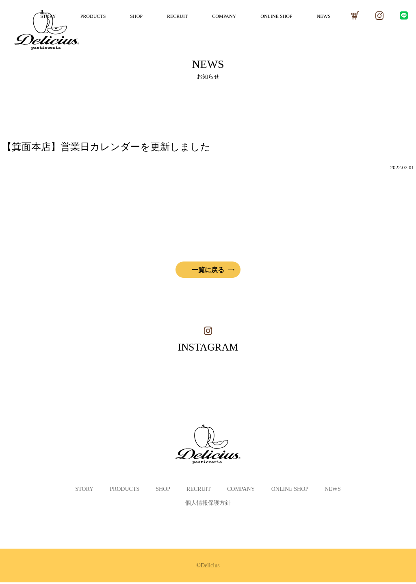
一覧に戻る (208, 269)
